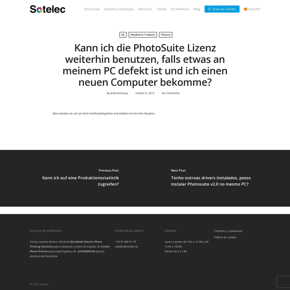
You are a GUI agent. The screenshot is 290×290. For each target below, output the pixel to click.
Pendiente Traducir (142, 34)
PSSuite (166, 34)
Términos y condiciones (228, 231)
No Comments (171, 93)
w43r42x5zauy (119, 93)
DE (123, 34)
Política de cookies (225, 237)
